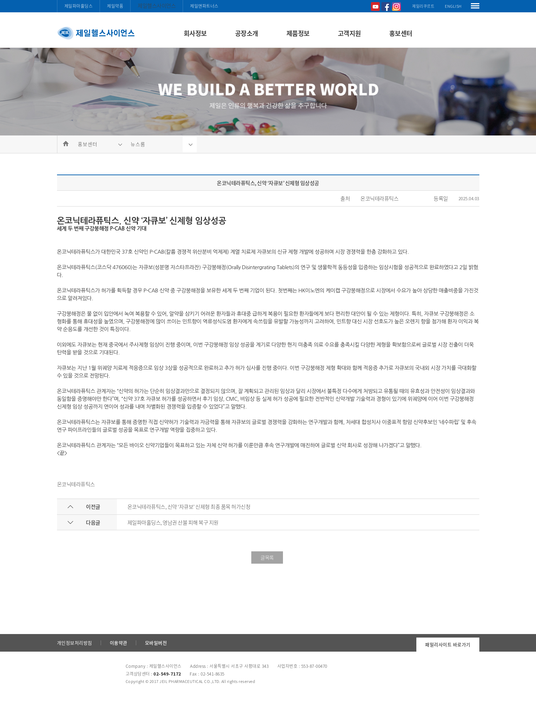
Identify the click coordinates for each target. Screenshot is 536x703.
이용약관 (118, 642)
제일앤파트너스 (204, 6)
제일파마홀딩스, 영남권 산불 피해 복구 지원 (173, 522)
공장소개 (246, 33)
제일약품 (115, 6)
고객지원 (349, 33)
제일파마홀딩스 (78, 6)
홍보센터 (400, 33)
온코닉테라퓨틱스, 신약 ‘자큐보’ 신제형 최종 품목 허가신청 (189, 507)
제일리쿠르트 (423, 6)
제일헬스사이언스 (157, 6)
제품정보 (298, 33)
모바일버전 (156, 642)
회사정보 (195, 33)
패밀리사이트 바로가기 (448, 644)
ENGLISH (453, 6)
